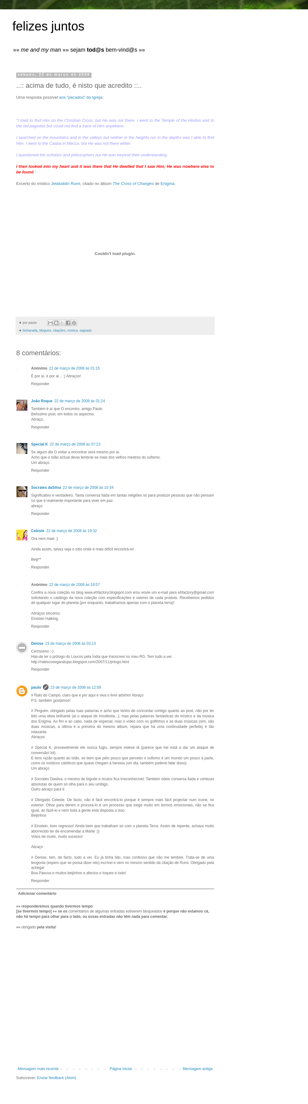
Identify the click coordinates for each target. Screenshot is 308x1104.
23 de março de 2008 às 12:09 (75, 687)
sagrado (86, 330)
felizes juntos (48, 26)
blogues (45, 330)
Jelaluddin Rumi (65, 183)
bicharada (30, 330)
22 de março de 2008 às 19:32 (71, 531)
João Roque (42, 401)
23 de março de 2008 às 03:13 (70, 643)
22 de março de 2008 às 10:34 (88, 487)
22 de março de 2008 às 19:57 (74, 585)
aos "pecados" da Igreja (80, 97)
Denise (37, 643)
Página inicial (121, 1069)
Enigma (168, 183)
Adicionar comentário (37, 893)
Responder (40, 384)
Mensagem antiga (197, 1069)
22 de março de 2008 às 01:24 (79, 401)
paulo (36, 687)
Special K (39, 444)
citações (59, 330)
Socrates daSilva (46, 487)
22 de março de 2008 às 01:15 (74, 368)
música (72, 330)
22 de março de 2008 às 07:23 (75, 444)
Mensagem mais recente (38, 1069)
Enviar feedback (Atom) (56, 1078)
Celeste (37, 531)
